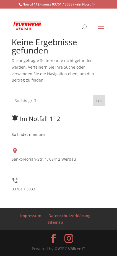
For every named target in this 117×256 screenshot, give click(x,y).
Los (99, 100)
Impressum (30, 215)
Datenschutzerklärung (69, 215)
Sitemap (55, 222)
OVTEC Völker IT (69, 248)
